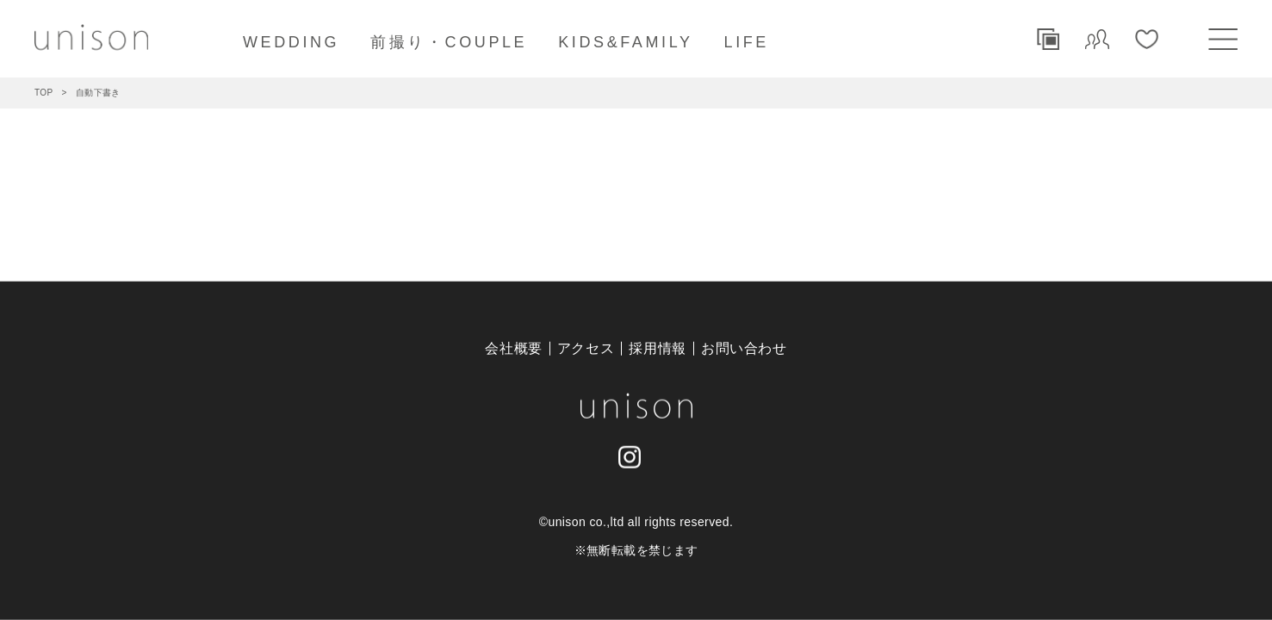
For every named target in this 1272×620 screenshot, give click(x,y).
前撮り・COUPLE (448, 42)
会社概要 (514, 348)
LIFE (746, 42)
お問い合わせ (744, 348)
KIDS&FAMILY (625, 42)
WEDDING (291, 42)
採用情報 (657, 348)
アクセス (586, 348)
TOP (43, 92)
